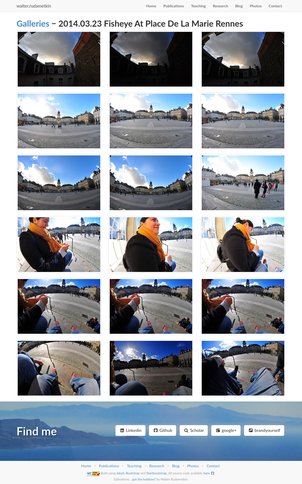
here (209, 473)
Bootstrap (133, 473)
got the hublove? (143, 479)
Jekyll (120, 473)
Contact (275, 6)
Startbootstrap (156, 473)
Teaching (198, 6)
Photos (256, 6)
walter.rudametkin (34, 5)
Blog (239, 6)
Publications (173, 6)
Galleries (33, 23)
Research (220, 6)
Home (151, 6)
